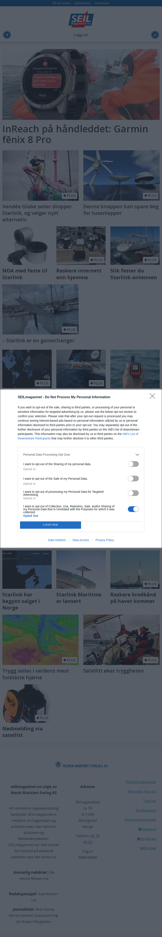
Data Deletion (57, 540)
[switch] (133, 464)
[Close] (154, 397)
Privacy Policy (105, 540)
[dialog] (81, 468)
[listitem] (81, 454)
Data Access (81, 540)
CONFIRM (50, 525)
